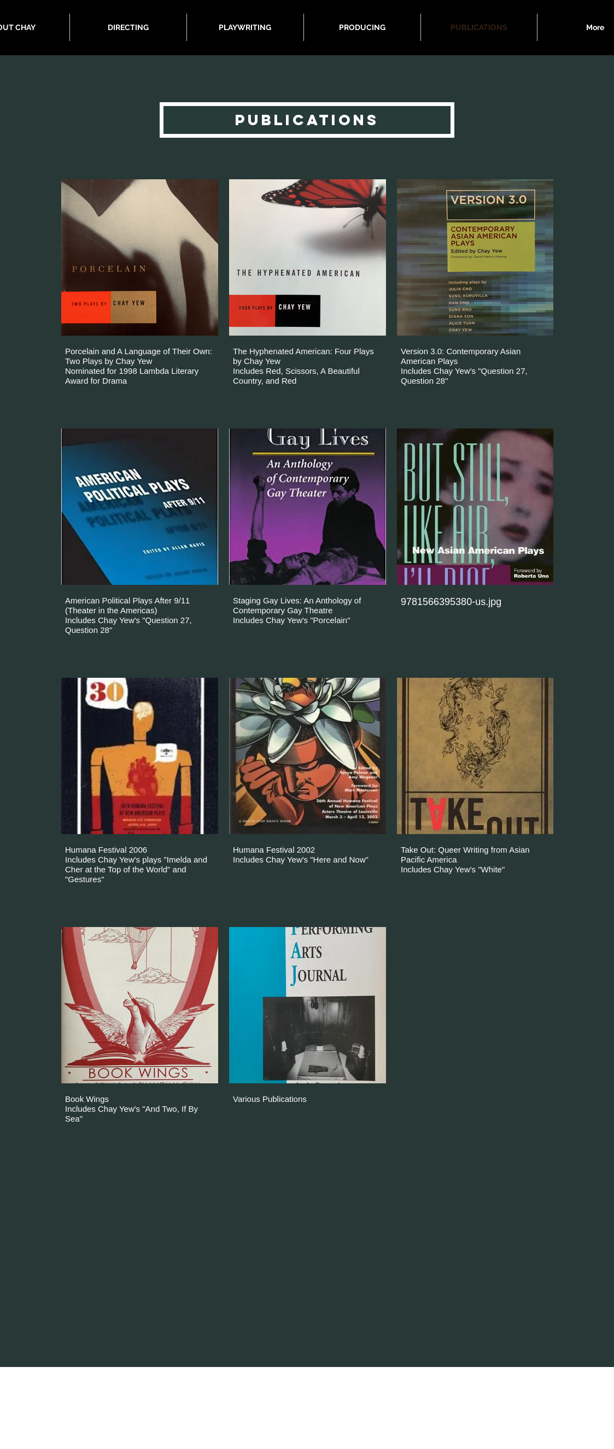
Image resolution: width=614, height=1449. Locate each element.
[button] (307, 120)
